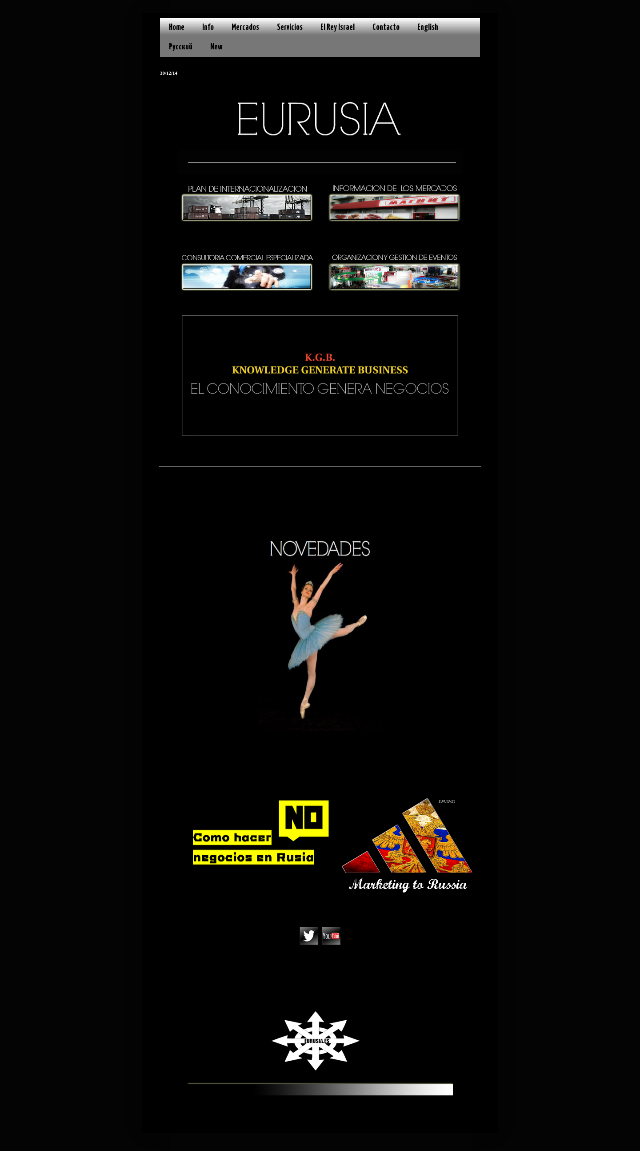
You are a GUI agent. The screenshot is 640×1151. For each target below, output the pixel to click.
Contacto (386, 27)
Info (208, 27)
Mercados (245, 27)
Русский (180, 47)
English (427, 27)
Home (176, 27)
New (216, 47)
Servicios (290, 27)
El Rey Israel (337, 27)
